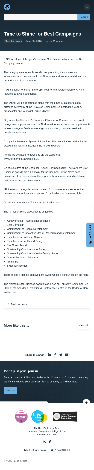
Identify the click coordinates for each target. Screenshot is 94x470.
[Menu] (87, 7)
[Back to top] (86, 403)
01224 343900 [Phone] (60, 450)
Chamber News (13, 41)
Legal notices (20, 461)
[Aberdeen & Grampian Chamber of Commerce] (7, 7)
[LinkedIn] (44, 441)
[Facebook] (50, 441)
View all (83, 325)
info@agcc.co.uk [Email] (35, 450)
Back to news (16, 304)
